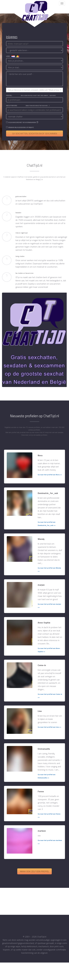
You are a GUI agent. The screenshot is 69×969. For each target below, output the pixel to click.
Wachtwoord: (28, 106)
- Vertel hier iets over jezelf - (34, 78)
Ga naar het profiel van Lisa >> (49, 727)
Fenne (41, 791)
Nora (40, 455)
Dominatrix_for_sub (48, 493)
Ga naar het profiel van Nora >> (50, 474)
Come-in (42, 665)
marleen (42, 830)
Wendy (41, 539)
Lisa (40, 711)
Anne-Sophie (44, 622)
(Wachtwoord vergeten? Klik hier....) (38, 106)
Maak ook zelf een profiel (34, 871)
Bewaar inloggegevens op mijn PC (21, 127)
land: (12, 56)
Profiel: (31, 95)
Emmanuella (44, 748)
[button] (34, 90)
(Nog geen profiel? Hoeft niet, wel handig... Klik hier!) (38, 95)
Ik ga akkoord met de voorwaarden (22, 122)
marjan (41, 584)
